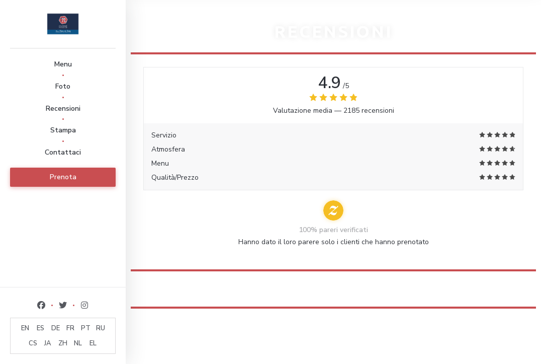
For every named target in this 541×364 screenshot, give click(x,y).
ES (40, 328)
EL (93, 343)
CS (33, 343)
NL (78, 343)
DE (55, 328)
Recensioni (63, 108)
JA (47, 343)
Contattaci (63, 152)
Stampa (63, 130)
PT (86, 328)
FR (70, 328)
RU (100, 328)
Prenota (63, 177)
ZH (62, 343)
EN (25, 328)
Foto (62, 86)
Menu (63, 64)
